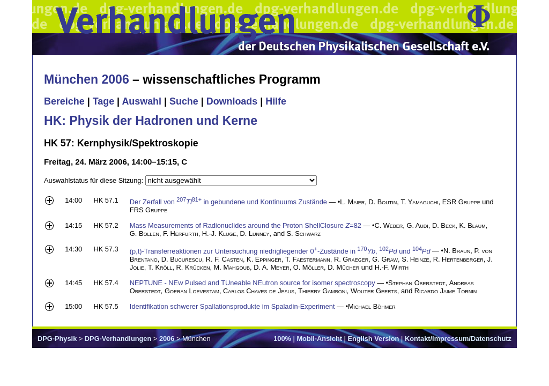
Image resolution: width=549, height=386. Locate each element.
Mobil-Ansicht (319, 339)
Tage (103, 101)
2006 (166, 339)
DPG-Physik (57, 339)
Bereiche (64, 101)
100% (282, 339)
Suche (183, 101)
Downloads (232, 101)
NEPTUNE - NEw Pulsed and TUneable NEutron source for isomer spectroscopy (252, 283)
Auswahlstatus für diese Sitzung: (94, 180)
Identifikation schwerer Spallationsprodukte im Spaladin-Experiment (232, 306)
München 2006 (86, 79)
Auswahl (141, 101)
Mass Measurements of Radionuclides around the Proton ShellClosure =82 (245, 225)
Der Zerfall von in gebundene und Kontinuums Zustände (228, 202)
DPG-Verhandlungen (118, 339)
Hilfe (275, 101)
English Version (373, 339)
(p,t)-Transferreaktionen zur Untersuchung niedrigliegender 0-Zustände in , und (280, 251)
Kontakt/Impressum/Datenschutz (458, 339)
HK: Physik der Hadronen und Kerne (150, 121)
